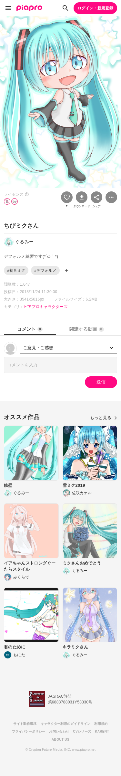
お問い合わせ (59, 731)
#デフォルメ (45, 270)
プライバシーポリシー (28, 731)
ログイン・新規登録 (95, 8)
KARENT (102, 731)
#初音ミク (16, 270)
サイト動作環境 (24, 723)
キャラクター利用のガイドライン (66, 723)
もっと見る (103, 417)
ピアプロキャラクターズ (46, 306)
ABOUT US (60, 739)
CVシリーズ (82, 731)
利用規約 (100, 723)
